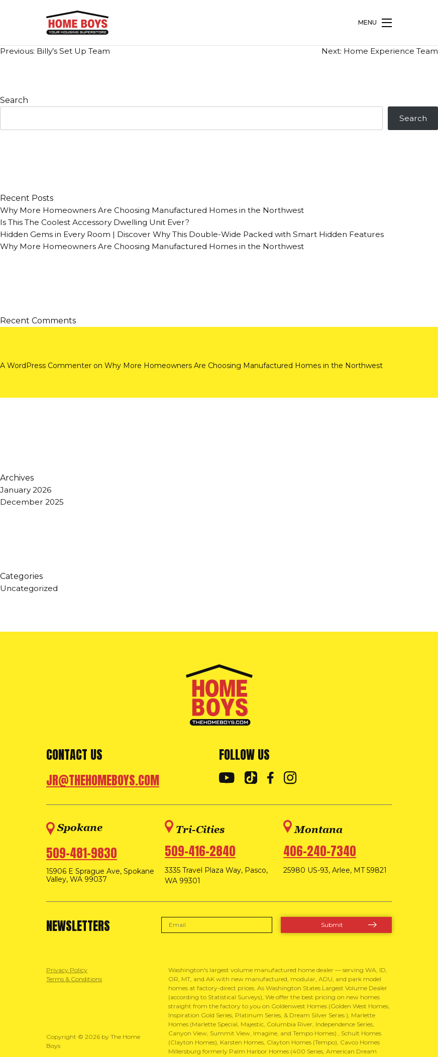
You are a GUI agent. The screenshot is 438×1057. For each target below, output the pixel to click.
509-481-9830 (81, 854)
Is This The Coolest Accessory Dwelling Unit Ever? (99, 223)
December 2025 (32, 503)
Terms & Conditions (74, 980)
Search (14, 100)
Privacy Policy (66, 971)
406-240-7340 (319, 852)
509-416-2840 (200, 852)
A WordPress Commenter (45, 366)
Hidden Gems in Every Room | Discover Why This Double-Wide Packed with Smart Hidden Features (200, 235)
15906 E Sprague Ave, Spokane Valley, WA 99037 (100, 876)
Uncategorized (30, 589)
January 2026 (27, 491)
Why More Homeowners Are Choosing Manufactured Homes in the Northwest (157, 211)
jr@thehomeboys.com (102, 781)
